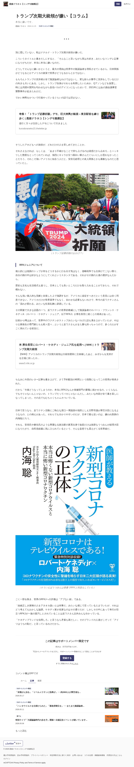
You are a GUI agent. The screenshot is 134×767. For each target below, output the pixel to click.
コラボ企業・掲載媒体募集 (94, 755)
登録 (118, 4)
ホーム (24, 681)
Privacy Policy (19, 763)
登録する (67, 658)
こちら (75, 664)
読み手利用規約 (23, 755)
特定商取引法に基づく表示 (60, 755)
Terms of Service (34, 763)
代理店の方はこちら (114, 755)
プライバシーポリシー (39, 755)
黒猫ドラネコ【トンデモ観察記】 (24, 4)
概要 (40, 681)
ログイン (127, 4)
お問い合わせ (77, 755)
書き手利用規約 (9, 755)
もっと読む (21, 731)
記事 (32, 681)
